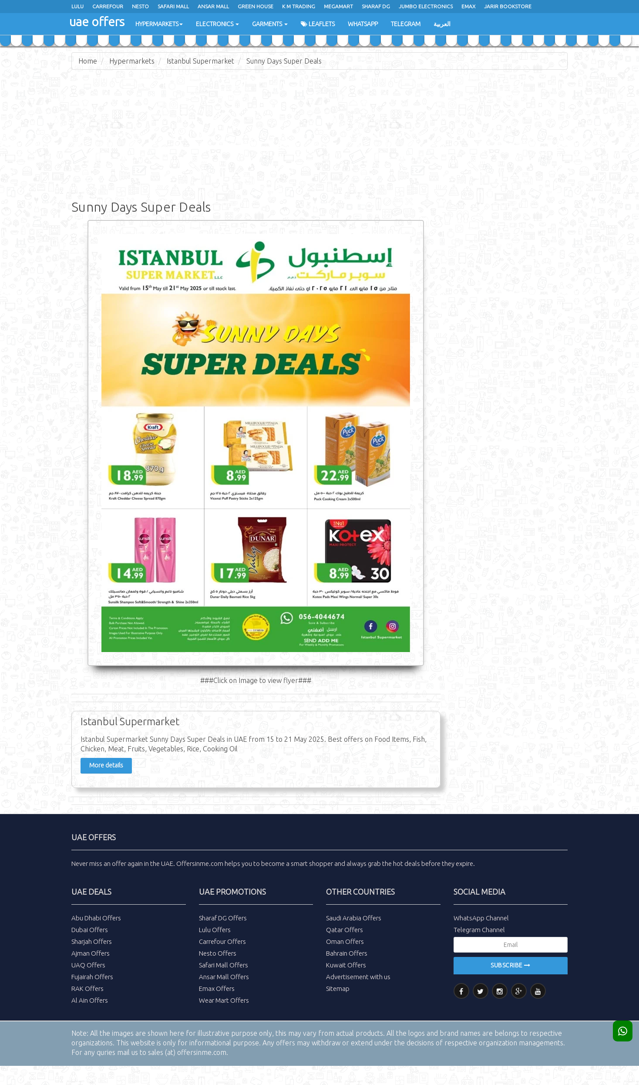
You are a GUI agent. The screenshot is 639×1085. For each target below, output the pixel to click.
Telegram (405, 23)
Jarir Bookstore (507, 6)
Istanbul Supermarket (200, 61)
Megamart (338, 6)
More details (106, 765)
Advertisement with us (358, 976)
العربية (442, 23)
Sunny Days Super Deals (284, 61)
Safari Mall (173, 6)
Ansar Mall (213, 6)
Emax (468, 6)
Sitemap (338, 988)
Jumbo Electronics (426, 6)
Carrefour (107, 6)
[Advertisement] (319, 139)
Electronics (217, 23)
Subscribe (511, 965)
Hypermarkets (159, 23)
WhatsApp (363, 23)
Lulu (77, 6)
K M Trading (298, 6)
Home (87, 61)
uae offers (96, 21)
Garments (270, 23)
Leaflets (318, 23)
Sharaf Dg (376, 6)
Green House (255, 6)
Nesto (140, 6)
